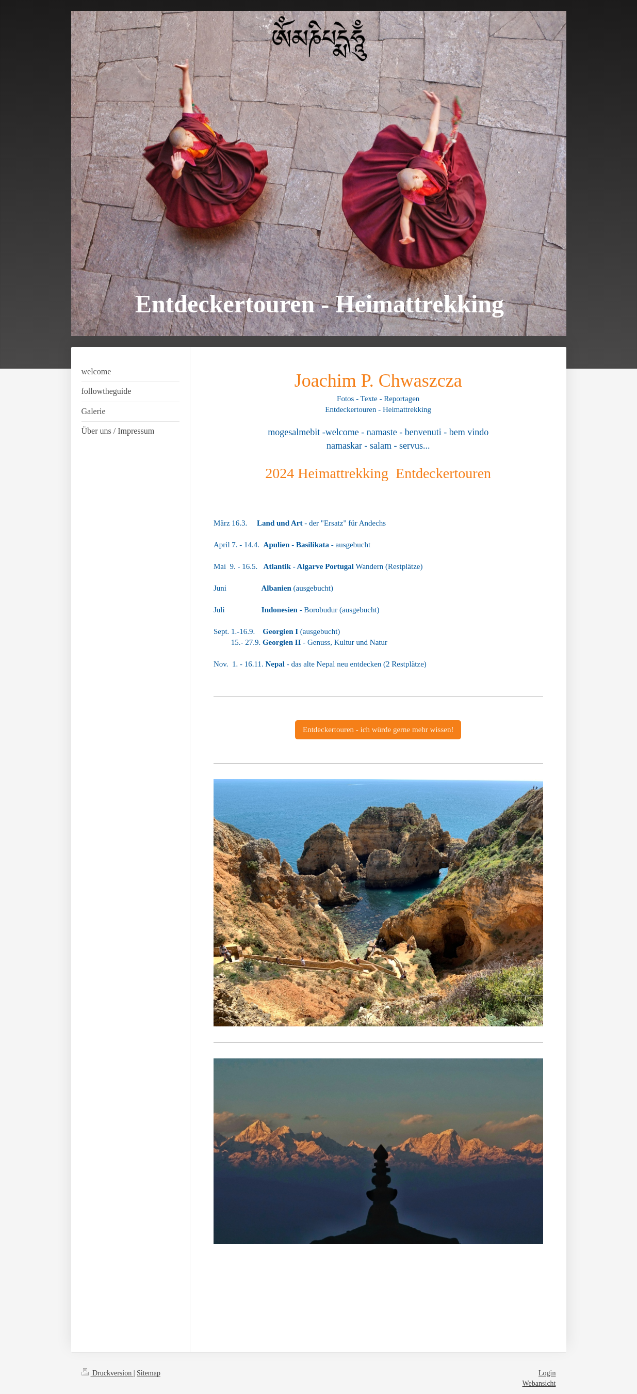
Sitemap (148, 1373)
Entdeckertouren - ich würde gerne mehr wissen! (378, 729)
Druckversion (107, 1373)
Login (547, 1373)
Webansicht (539, 1383)
